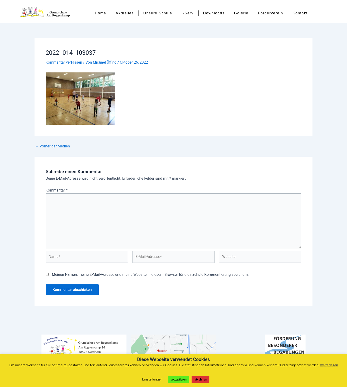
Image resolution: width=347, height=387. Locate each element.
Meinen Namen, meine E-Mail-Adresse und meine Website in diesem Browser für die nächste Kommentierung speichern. (150, 274)
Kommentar (57, 190)
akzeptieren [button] (179, 379)
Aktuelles (125, 13)
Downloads (214, 13)
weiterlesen (329, 365)
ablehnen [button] (200, 379)
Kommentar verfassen (64, 62)
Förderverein (270, 13)
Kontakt (300, 13)
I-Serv (188, 13)
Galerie (241, 13)
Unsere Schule (157, 13)
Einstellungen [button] (152, 379)
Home (100, 13)
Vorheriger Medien (52, 146)
